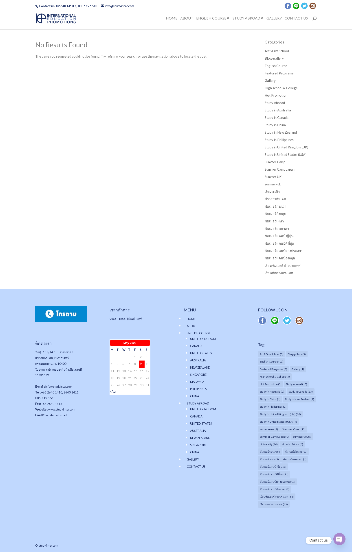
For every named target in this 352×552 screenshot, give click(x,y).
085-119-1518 (45, 398)
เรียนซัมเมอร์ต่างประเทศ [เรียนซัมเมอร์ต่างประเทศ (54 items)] (277, 496)
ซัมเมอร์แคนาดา (277, 228)
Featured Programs (279, 73)
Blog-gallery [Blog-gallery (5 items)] (297, 354)
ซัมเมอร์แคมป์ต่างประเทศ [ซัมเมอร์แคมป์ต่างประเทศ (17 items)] (277, 481)
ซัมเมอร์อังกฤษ (275, 214)
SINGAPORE (198, 374)
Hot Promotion (276, 95)
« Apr (113, 391)
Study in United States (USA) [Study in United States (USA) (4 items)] (278, 421)
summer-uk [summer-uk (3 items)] (269, 429)
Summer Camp (275, 162)
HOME (171, 18)
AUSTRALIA (198, 360)
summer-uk (273, 184)
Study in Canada (276, 117)
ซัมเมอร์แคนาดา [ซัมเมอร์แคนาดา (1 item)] (294, 459)
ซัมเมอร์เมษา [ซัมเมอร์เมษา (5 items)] (269, 459)
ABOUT (186, 18)
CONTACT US (296, 18)
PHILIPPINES (198, 389)
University (272, 191)
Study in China (275, 125)
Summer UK (273, 177)
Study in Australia (278, 110)
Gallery (270, 80)
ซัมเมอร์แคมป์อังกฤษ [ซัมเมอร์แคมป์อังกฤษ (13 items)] (274, 489)
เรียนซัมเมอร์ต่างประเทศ (283, 265)
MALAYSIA (197, 382)
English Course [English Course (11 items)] (271, 361)
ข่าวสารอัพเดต (275, 199)
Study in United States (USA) (285, 154)
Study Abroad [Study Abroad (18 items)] (296, 384)
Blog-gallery (274, 58)
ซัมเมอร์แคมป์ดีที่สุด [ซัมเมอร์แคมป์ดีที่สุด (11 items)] (274, 474)
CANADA (196, 346)
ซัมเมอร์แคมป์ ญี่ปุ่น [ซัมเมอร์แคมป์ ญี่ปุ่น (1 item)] (273, 466)
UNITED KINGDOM (203, 339)
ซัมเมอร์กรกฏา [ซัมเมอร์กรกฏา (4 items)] (270, 451)
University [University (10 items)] (269, 444)
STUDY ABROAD (246, 18)
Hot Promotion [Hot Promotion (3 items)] (271, 384)
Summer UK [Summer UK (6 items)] (302, 436)
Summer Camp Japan (280, 169)
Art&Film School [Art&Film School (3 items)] (271, 354)
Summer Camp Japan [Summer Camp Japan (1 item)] (274, 436)
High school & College (281, 88)
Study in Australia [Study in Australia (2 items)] (272, 391)
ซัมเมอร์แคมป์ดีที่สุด (279, 243)
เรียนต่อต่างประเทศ (279, 273)
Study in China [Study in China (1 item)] (270, 399)
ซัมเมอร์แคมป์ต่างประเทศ (283, 251)
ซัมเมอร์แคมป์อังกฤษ (280, 258)
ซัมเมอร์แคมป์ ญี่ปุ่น (279, 236)
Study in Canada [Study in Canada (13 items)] (300, 391)
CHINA (194, 396)
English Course (276, 66)
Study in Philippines (279, 140)
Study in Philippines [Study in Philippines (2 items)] (273, 406)
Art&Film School (277, 51)
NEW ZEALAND (200, 367)
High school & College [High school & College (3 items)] (275, 376)
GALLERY (274, 18)
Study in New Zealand (281, 132)
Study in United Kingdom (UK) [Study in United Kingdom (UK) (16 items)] (280, 414)
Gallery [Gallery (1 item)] (297, 369)
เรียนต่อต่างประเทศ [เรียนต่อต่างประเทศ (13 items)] (274, 504)
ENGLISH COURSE (211, 18)
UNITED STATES (201, 353)
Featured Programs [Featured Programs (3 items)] (273, 369)
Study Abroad (275, 103)
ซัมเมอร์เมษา (274, 221)
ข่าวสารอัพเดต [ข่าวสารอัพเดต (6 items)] (292, 444)
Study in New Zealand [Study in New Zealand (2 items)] (299, 399)
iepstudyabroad (56, 415)
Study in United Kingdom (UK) (286, 147)
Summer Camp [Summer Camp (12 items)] (294, 429)
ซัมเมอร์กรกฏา (275, 206)
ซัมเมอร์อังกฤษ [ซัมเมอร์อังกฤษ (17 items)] (296, 451)
